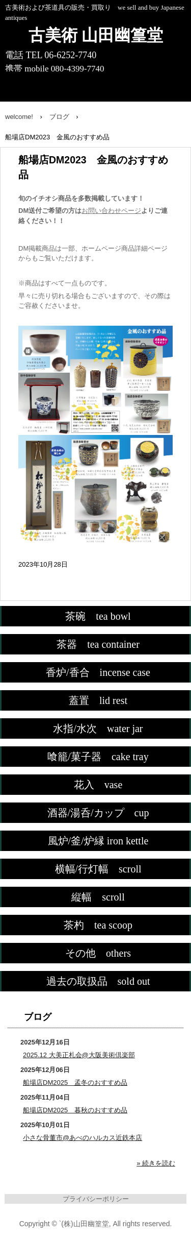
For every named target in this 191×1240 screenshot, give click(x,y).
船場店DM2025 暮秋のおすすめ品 (75, 1110)
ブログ (37, 1017)
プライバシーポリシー (96, 1199)
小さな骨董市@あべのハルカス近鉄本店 (82, 1137)
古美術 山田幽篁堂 (96, 35)
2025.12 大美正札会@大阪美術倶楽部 (79, 1055)
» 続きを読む (156, 1163)
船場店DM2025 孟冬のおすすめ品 (75, 1082)
